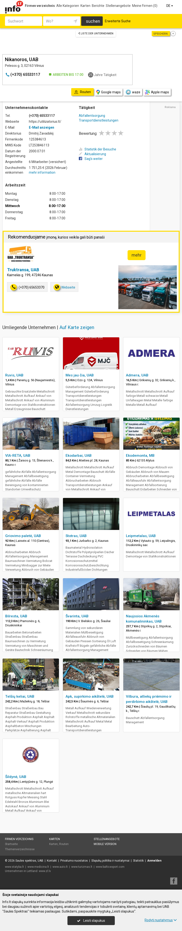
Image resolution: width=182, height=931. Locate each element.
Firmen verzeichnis (40, 6)
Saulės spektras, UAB (29, 860)
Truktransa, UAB (23, 269)
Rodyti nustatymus (161, 920)
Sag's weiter (91, 159)
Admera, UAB (137, 375)
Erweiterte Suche (118, 21)
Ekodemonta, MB (140, 455)
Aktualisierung (92, 154)
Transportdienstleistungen (98, 120)
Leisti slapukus (91, 920)
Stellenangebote (118, 6)
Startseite (11, 844)
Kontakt (52, 860)
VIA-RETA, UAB (17, 455)
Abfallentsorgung (92, 116)
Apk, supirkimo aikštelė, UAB (90, 696)
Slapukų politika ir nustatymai (110, 860)
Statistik (138, 860)
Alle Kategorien (67, 6)
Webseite (64, 287)
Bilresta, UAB (16, 616)
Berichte (98, 6)
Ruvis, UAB (14, 375)
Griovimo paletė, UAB (23, 536)
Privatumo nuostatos (74, 860)
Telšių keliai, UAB (19, 696)
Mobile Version (105, 844)
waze (132, 92)
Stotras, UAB (76, 536)
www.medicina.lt (38, 866)
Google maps (108, 92)
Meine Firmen (144, 6)
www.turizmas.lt (81, 866)
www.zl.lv (45, 871)
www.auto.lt (60, 866)
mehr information (42, 172)
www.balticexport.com (110, 866)
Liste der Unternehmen (95, 33)
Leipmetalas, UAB (141, 536)
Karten (85, 6)
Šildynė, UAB (15, 777)
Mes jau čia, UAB (80, 375)
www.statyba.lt (14, 866)
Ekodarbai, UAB (79, 455)
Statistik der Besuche (97, 149)
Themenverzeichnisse (20, 849)
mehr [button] (137, 255)
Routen (64, 844)
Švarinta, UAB (77, 616)
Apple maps (157, 92)
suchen (93, 21)
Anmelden (154, 860)
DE (170, 6)
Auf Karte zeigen (76, 327)
